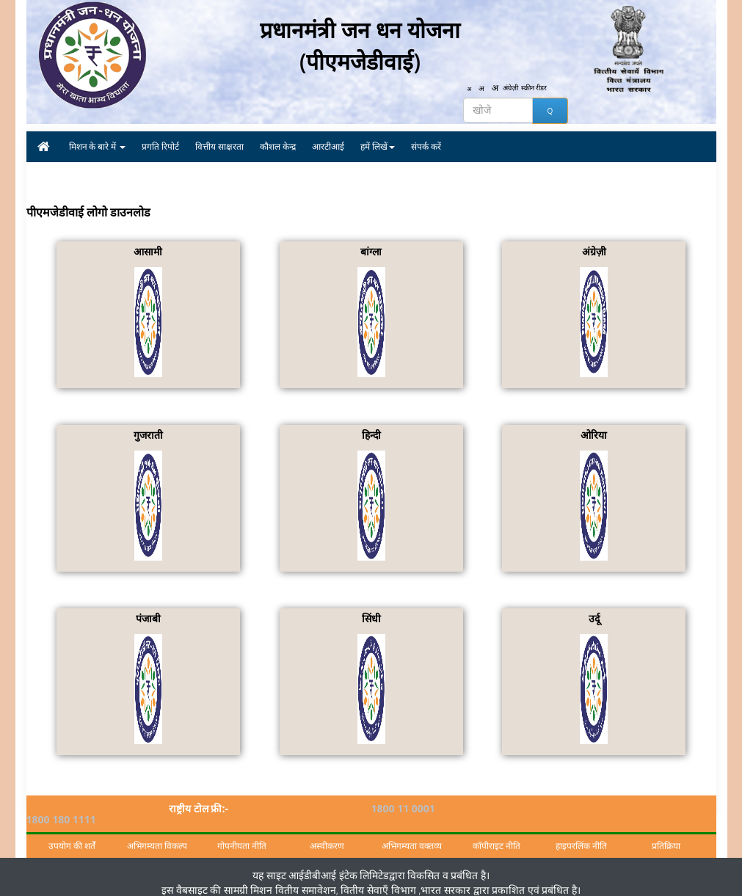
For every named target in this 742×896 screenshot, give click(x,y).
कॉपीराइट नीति (496, 834)
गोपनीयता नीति (241, 834)
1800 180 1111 (579, 808)
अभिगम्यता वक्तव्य (412, 834)
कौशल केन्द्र (278, 146)
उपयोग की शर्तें (71, 834)
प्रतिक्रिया (666, 834)
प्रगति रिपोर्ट (160, 146)
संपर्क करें (426, 146)
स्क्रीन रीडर (538, 89)
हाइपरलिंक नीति (581, 834)
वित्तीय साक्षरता (219, 146)
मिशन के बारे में (97, 146)
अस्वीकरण (327, 834)
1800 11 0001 (403, 808)
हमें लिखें (377, 146)
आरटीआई (328, 146)
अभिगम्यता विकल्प (157, 834)
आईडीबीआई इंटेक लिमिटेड (338, 863)
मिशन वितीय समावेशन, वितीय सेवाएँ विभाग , (334, 878)
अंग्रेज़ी (512, 89)
